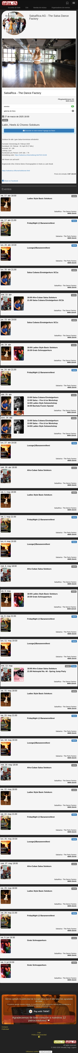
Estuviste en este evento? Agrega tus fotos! (39, 131)
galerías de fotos (39, 111)
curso (5, 120)
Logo (39, 1032)
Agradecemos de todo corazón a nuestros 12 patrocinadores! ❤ (39, 1019)
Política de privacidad (39, 1035)
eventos (39, 106)
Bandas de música (40, 7)
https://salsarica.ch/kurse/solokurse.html (16, 171)
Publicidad (5, 1029)
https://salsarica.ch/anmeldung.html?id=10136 (31, 155)
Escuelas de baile (14, 7)
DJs (27, 7)
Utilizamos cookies (32, 1051)
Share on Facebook (10, 181)
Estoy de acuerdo (45, 1052)
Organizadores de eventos (61, 7)
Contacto (5, 1027)
